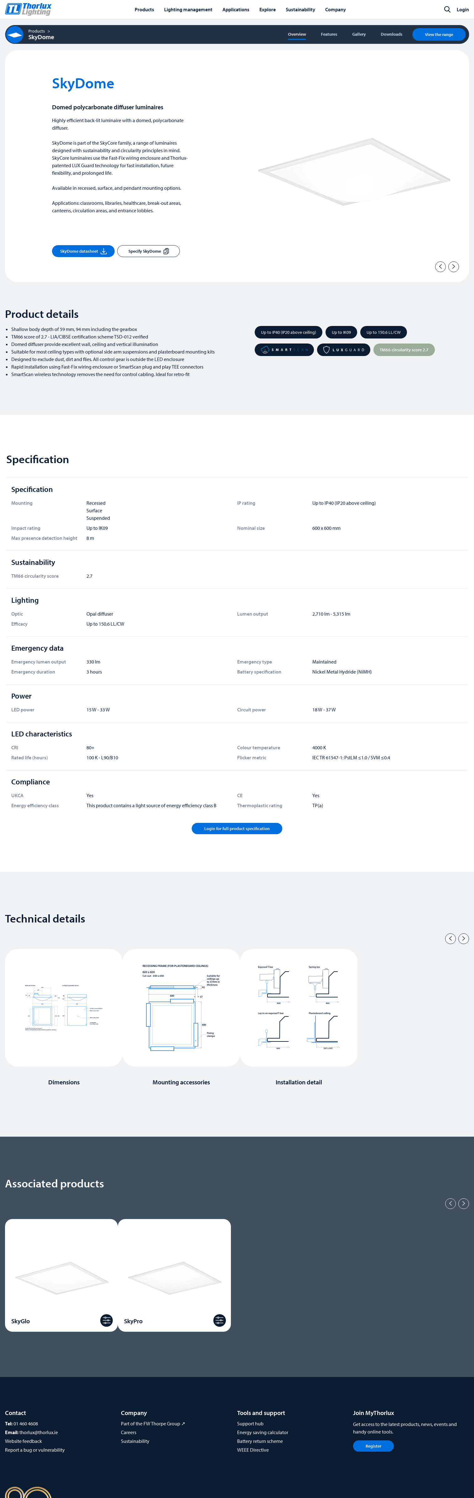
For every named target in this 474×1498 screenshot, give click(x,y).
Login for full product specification (237, 828)
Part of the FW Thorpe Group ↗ (153, 1423)
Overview (297, 34)
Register (373, 1446)
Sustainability (135, 1441)
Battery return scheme (260, 1441)
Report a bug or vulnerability (35, 1450)
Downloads (391, 34)
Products (36, 31)
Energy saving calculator (262, 1432)
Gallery (359, 34)
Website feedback (23, 1441)
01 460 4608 (25, 1423)
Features (329, 34)
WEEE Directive (253, 1450)
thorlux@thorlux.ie (38, 1432)
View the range (439, 34)
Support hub (250, 1423)
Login (463, 9)
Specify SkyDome (148, 251)
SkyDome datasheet (83, 251)
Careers (128, 1432)
